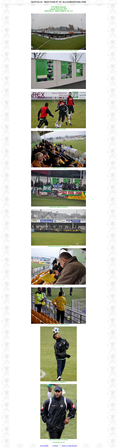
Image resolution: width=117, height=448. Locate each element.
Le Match (55, 445)
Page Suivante (44, 445)
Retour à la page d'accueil (69, 445)
